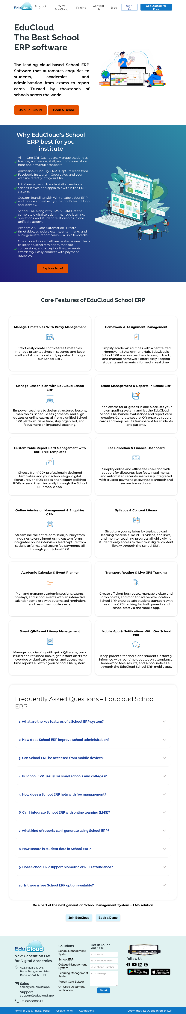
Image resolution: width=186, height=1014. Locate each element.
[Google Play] (138, 972)
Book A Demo (63, 110)
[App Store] (160, 972)
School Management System (72, 952)
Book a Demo (108, 917)
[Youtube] (135, 965)
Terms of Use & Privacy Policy (32, 1010)
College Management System (72, 966)
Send (103, 990)
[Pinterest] (147, 965)
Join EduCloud (30, 110)
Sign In (129, 7)
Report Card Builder (71, 981)
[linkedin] (141, 965)
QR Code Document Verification (71, 988)
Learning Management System (73, 975)
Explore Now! (53, 268)
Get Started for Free (156, 7)
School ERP (65, 959)
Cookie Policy (65, 1010)
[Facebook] (129, 965)
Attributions (86, 1010)
